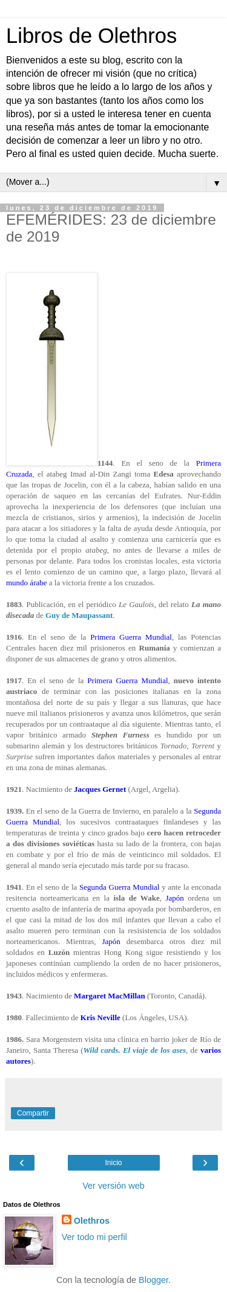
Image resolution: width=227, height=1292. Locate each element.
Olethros (92, 1221)
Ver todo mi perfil (94, 1237)
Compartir (33, 1113)
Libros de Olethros (91, 35)
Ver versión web (113, 1186)
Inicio (113, 1163)
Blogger (153, 1280)
